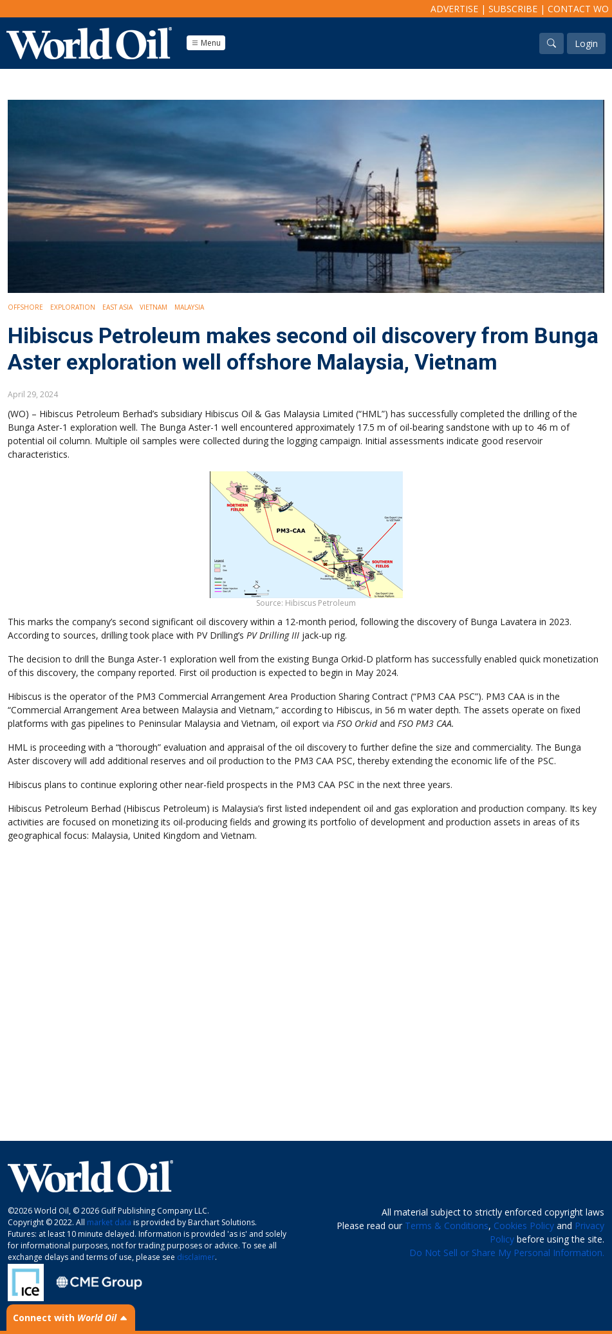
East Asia (117, 307)
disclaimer (196, 1257)
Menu (206, 42)
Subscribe (512, 9)
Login (586, 43)
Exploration (72, 307)
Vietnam (153, 307)
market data (109, 1222)
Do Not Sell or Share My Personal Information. (506, 1252)
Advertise (454, 9)
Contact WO (578, 9)
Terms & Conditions (446, 1225)
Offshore (25, 307)
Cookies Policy (524, 1225)
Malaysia (189, 307)
